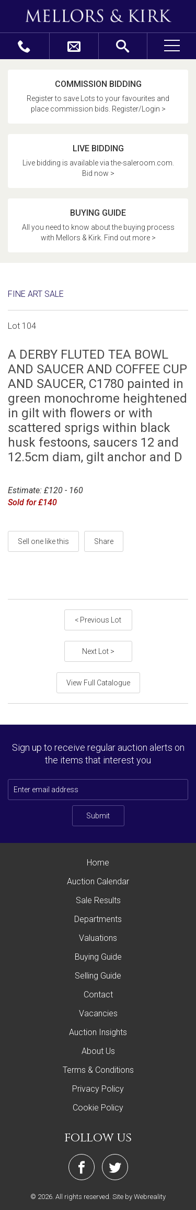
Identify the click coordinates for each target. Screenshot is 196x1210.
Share (103, 541)
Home (98, 863)
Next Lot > (98, 651)
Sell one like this (43, 541)
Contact (98, 995)
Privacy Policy (98, 1089)
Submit (98, 816)
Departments (98, 919)
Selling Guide (98, 976)
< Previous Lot (98, 620)
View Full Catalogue (98, 683)
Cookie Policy (98, 1108)
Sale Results (98, 900)
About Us (98, 1051)
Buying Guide (98, 957)
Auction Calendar (98, 881)
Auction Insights (98, 1032)
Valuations (98, 938)
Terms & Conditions (98, 1070)
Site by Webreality (139, 1197)
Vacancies (98, 1013)
